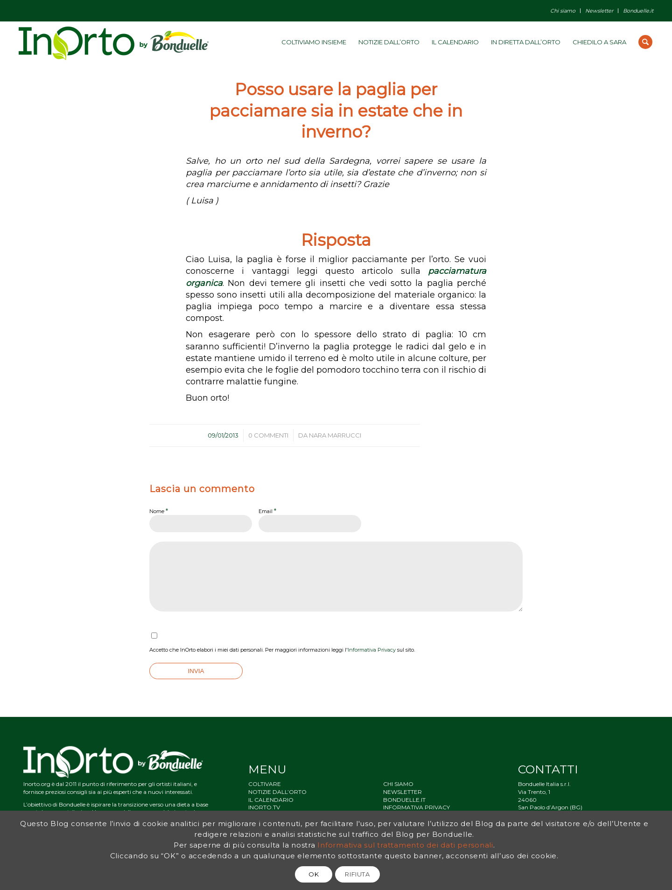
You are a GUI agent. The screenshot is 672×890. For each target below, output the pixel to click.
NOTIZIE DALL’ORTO (277, 791)
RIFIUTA (357, 874)
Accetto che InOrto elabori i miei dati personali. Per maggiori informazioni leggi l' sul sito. (282, 650)
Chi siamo (562, 10)
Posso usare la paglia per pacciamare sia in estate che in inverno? (336, 110)
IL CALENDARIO (271, 799)
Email (267, 511)
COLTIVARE (264, 783)
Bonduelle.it (638, 10)
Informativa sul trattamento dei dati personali (405, 845)
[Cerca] (645, 42)
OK (313, 874)
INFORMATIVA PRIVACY (416, 807)
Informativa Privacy (372, 650)
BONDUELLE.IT (404, 799)
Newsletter (599, 10)
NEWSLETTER (402, 791)
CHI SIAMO (398, 783)
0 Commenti (268, 435)
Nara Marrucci (335, 435)
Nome (158, 511)
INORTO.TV (264, 807)
